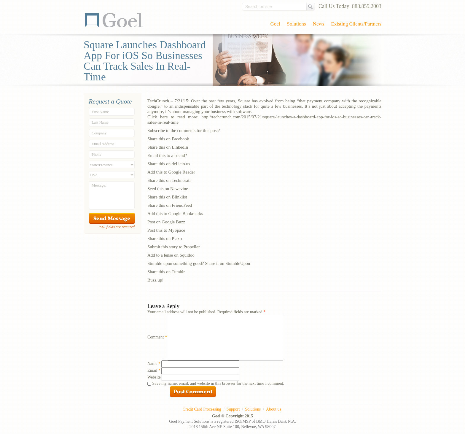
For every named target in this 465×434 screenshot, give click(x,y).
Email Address (103, 144)
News (318, 24)
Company (99, 133)
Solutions (296, 24)
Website (154, 377)
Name (153, 363)
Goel (114, 20)
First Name (100, 111)
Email (153, 370)
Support (233, 409)
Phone (96, 154)
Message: (99, 185)
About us (273, 409)
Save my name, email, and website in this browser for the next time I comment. (218, 383)
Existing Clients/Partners (356, 24)
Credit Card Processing (202, 409)
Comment (157, 337)
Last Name (100, 122)
